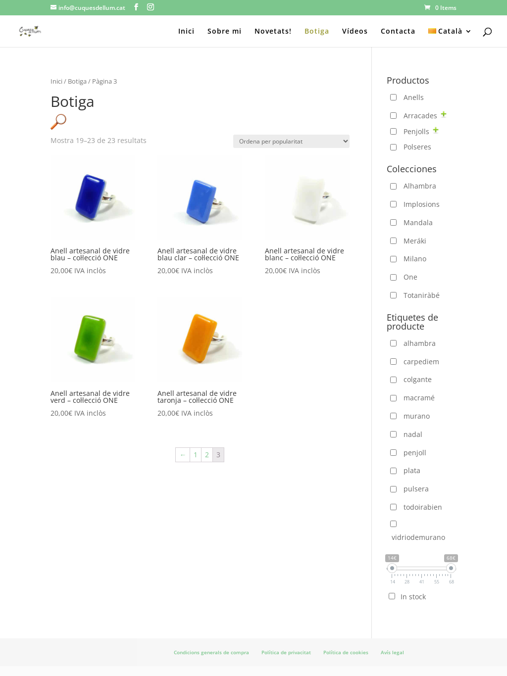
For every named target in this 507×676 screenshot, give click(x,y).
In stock (413, 596)
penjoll (415, 452)
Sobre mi (224, 32)
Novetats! (273, 32)
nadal (413, 434)
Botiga (316, 32)
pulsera (416, 488)
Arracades (420, 115)
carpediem (421, 361)
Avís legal (392, 652)
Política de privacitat (286, 652)
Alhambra (420, 186)
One (410, 277)
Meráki (415, 240)
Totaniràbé (422, 295)
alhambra (420, 343)
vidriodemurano (418, 537)
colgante (418, 379)
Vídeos (355, 32)
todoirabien (423, 507)
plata (412, 470)
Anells (414, 97)
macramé (419, 397)
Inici (186, 32)
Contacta (398, 32)
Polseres (417, 146)
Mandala (418, 222)
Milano (415, 258)
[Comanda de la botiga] (291, 141)
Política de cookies (345, 652)
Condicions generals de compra (211, 652)
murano (417, 416)
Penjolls (416, 131)
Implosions (422, 204)
